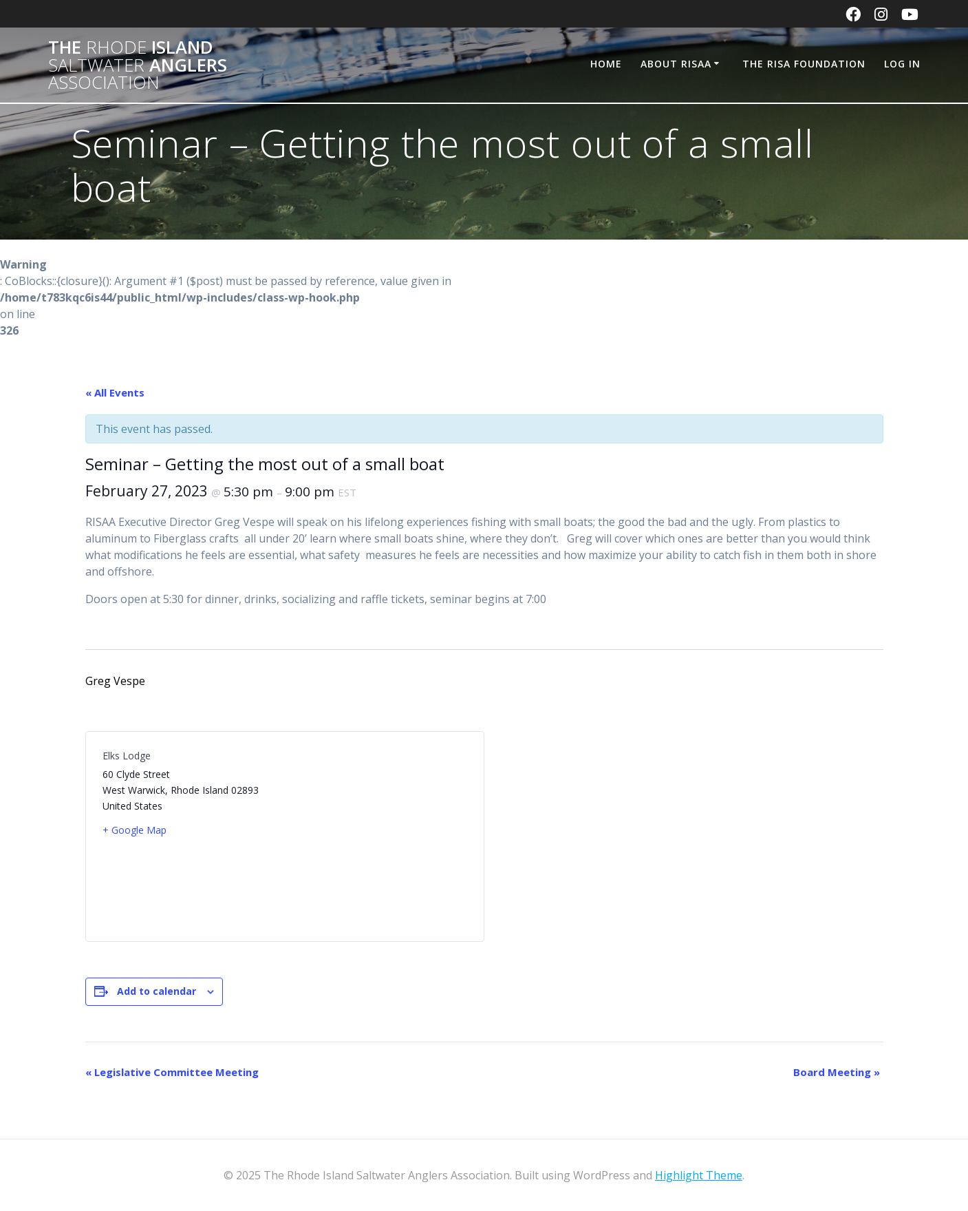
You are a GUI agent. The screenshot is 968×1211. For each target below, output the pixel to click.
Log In (902, 63)
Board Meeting (836, 1072)
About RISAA (676, 63)
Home (606, 63)
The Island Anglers (137, 65)
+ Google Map (134, 829)
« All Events (114, 392)
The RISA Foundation (803, 63)
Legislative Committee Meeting (172, 1072)
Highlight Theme (698, 1175)
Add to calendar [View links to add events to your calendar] (156, 991)
